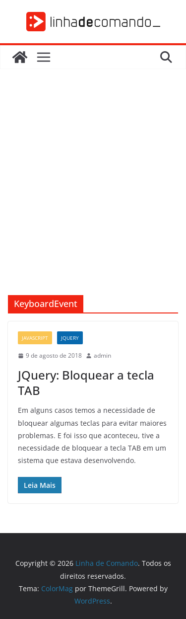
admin (102, 355)
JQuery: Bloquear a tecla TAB (86, 382)
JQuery (70, 337)
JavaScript (35, 337)
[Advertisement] (93, 197)
